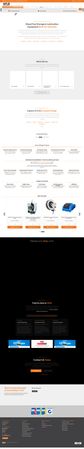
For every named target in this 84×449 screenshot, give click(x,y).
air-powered (62, 152)
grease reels (71, 152)
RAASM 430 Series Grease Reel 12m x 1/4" (51, 219)
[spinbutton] (15, 225)
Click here (4, 1)
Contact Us (5, 439)
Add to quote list (15, 228)
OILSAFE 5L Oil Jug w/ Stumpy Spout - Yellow (15, 219)
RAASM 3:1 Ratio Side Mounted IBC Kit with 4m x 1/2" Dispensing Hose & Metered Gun (33, 219)
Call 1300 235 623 (36, 372)
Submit (35, 392)
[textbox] (42, 5)
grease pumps (55, 153)
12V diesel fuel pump (25, 153)
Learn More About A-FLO (42, 93)
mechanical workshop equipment (44, 163)
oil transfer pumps (44, 153)
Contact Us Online (48, 372)
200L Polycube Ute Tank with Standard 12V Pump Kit (68, 219)
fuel (64, 187)
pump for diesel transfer (9, 153)
